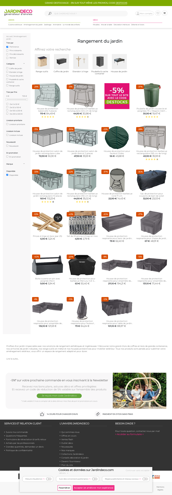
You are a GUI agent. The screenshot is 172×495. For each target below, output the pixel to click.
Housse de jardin (14, 76)
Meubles (96, 25)
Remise (13, 58)
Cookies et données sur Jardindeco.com (86, 470)
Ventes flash (67, 439)
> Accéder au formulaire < (129, 434)
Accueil (9, 36)
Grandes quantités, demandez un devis (25, 446)
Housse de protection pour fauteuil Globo (117, 152)
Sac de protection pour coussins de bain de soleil (151, 194)
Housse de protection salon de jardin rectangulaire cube (47, 152)
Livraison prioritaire (15, 124)
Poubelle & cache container (15, 80)
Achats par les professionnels (20, 443)
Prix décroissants (17, 54)
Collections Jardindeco (72, 454)
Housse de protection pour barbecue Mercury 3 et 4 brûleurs (82, 280)
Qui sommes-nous (70, 432)
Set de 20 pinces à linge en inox (82, 236)
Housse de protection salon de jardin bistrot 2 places (82, 152)
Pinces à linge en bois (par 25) (47, 236)
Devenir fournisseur (71, 461)
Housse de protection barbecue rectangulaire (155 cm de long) (82, 194)
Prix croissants (16, 50)
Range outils (13, 85)
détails (64, 473)
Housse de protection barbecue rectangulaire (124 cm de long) (82, 109)
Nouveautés (67, 446)
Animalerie (57, 25)
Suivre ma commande (17, 432)
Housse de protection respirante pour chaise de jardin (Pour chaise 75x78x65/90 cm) (151, 238)
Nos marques (67, 450)
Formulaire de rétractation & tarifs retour (26, 439)
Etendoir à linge (14, 72)
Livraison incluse (14, 135)
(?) (43, 479)
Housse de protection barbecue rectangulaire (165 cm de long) (151, 152)
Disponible (12, 175)
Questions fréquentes (16, 435)
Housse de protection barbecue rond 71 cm (117, 194)
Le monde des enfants (71, 25)
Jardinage (47, 25)
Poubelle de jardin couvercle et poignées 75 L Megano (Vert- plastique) (152, 110)
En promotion (13, 157)
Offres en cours (68, 435)
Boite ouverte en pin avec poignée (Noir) (47, 279)
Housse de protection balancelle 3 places (47, 109)
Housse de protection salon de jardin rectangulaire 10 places (47, 194)
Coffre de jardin (14, 68)
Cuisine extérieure (15, 25)
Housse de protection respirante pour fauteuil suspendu (82, 323)
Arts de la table (106, 25)
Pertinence (14, 47)
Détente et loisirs (137, 25)
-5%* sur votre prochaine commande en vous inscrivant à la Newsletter (59, 379)
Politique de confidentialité (19, 450)
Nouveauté (12, 146)
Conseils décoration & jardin (75, 457)
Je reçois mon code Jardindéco (59, 396)
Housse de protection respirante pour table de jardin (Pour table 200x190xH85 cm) (117, 323)
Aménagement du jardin (33, 25)
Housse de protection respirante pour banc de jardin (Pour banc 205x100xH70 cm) (117, 238)
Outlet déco (67, 443)
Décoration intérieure (122, 25)
